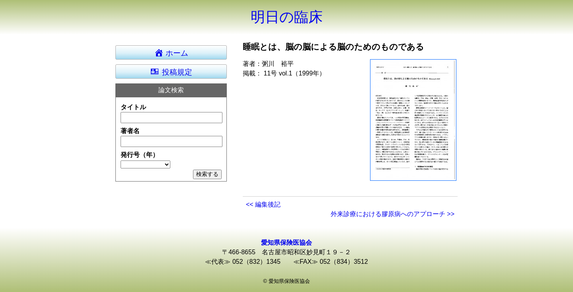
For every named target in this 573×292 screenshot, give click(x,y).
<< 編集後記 (263, 204)
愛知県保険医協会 (286, 242)
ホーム (175, 52)
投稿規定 (171, 71)
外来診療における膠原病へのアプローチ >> (392, 214)
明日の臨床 (287, 17)
